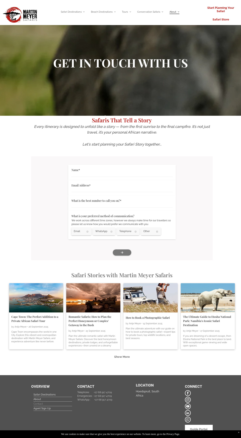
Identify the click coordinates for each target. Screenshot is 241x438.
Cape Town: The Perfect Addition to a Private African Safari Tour (34, 319)
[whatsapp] (188, 420)
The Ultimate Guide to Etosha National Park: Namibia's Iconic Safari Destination (207, 321)
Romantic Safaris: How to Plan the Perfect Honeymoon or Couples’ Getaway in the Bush (90, 321)
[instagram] (188, 400)
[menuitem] (73, 12)
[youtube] (188, 406)
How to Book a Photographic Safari (148, 318)
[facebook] (188, 393)
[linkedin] (188, 413)
